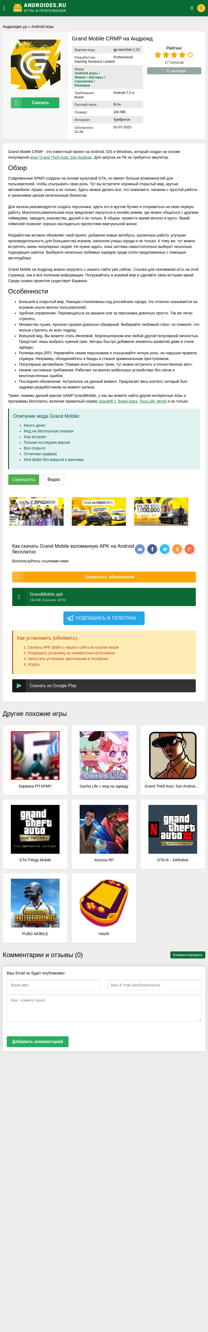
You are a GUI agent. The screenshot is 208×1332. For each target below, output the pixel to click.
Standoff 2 (107, 401)
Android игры (42, 26)
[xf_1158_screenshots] (36, 511)
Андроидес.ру (15, 26)
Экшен (80, 77)
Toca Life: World (153, 401)
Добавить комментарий (37, 1041)
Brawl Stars (128, 401)
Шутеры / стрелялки (89, 79)
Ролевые (82, 85)
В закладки (174, 71)
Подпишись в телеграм (101, 618)
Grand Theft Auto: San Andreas (65, 157)
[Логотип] (95, 8)
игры (34, 157)
